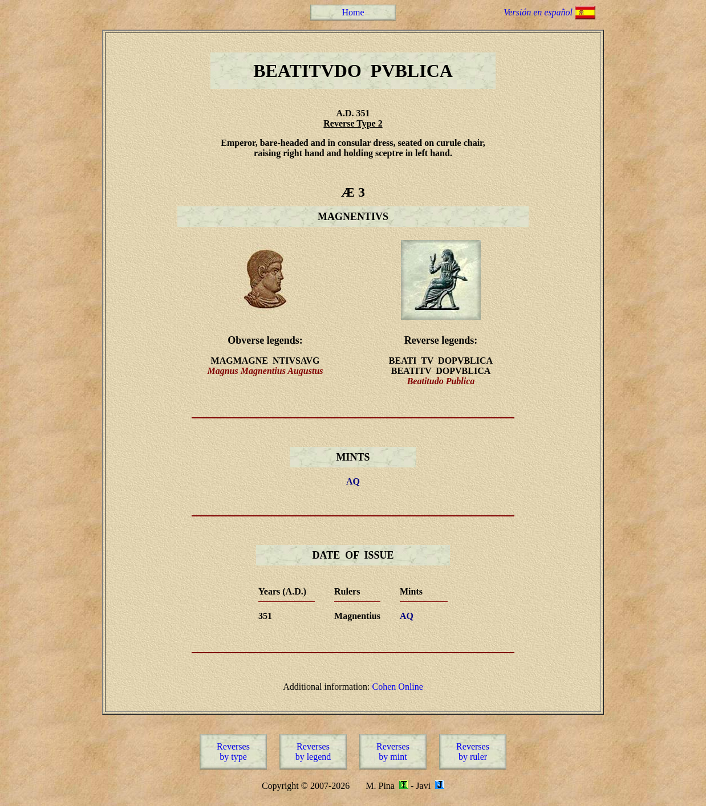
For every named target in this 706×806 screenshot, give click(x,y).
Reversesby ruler (472, 752)
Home (353, 12)
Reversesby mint (392, 752)
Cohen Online (397, 686)
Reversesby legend (313, 752)
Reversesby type (233, 752)
